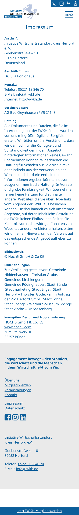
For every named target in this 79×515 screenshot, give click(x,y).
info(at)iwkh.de (28, 94)
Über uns (12, 380)
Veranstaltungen (18, 390)
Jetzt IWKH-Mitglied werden (39, 510)
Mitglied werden (18, 385)
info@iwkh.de (27, 468)
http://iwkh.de (30, 99)
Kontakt (11, 394)
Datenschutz (15, 408)
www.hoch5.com (17, 327)
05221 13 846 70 (31, 464)
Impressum (14, 403)
